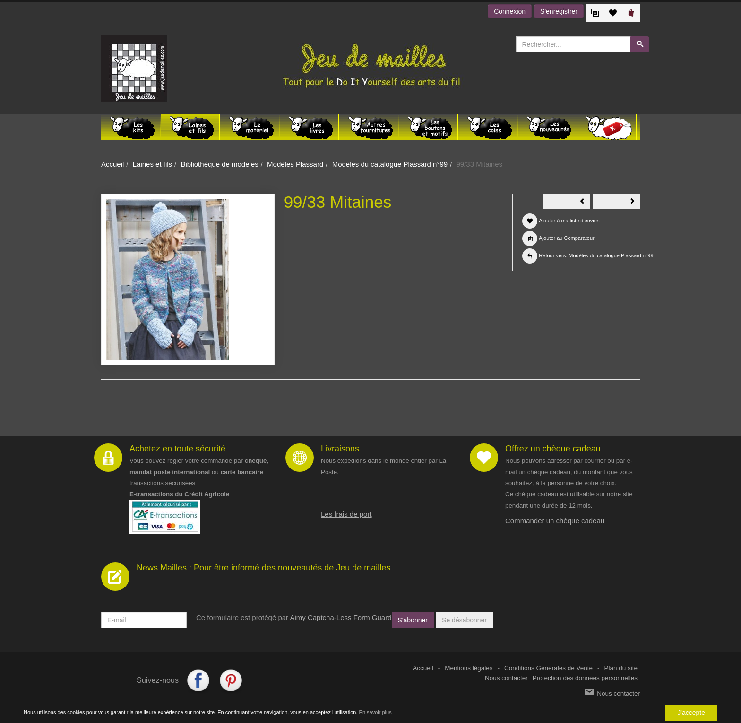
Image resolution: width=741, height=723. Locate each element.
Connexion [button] (510, 11)
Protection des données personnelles (585, 677)
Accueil (112, 164)
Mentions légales (468, 668)
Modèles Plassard (295, 164)
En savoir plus (375, 712)
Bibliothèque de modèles (219, 164)
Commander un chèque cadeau (554, 521)
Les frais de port (346, 514)
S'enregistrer (558, 11)
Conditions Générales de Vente (548, 668)
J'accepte (691, 712)
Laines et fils (152, 164)
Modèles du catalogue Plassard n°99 (390, 164)
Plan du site (621, 668)
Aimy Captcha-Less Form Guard (340, 617)
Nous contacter (506, 677)
